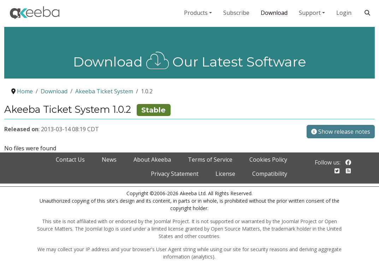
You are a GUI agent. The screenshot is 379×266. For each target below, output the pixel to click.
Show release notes (340, 131)
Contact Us (70, 159)
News (109, 159)
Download (274, 13)
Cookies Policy (268, 159)
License (225, 174)
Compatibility (269, 174)
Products (196, 13)
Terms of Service (210, 159)
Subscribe (236, 13)
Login (343, 13)
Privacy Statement (175, 174)
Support (310, 13)
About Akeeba (152, 159)
